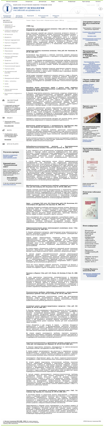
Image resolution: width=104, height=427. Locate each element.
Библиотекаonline (56, 16)
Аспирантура (29, 1)
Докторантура (42, 1)
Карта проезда (86, 1)
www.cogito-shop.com (9, 184)
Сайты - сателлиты (10, 81)
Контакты (98, 1)
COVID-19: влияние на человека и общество (11, 31)
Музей (6, 75)
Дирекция (8, 45)
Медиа (53, 1)
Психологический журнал (12, 66)
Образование (9, 51)
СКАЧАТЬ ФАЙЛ (12, 157)
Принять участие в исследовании (88, 140)
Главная (28, 20)
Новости (60, 1)
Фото (9, 130)
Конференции (71, 1)
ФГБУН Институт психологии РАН (92, 421)
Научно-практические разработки (11, 90)
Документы (8, 37)
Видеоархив (30, 15)
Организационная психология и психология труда (92, 39)
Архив (6, 84)
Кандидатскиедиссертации (7, 16)
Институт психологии (11, 1)
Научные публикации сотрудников (11, 57)
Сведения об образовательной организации (10, 26)
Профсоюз (8, 60)
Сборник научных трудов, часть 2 (91, 260)
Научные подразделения (12, 40)
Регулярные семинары (11, 53)
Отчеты (7, 86)
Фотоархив (7, 139)
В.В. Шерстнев (8, 125)
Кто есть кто (12, 144)
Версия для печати (72, 21)
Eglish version (91, 5)
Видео (10, 118)
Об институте (9, 34)
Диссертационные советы (12, 48)
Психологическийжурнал (43, 16)
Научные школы (9, 69)
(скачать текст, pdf (88, 186)
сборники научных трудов (51, 20)
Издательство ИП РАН (11, 63)
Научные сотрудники (11, 42)
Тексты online (40, 20)
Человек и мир (91, 36)
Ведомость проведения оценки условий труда (10, 156)
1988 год (61, 20)
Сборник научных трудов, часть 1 (91, 257)
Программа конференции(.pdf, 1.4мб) (91, 251)
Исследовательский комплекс (11, 72)
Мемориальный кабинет (12, 78)
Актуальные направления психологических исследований (91, 275)
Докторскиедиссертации (19, 16)
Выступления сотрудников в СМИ (13, 94)
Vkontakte (98, 5)
